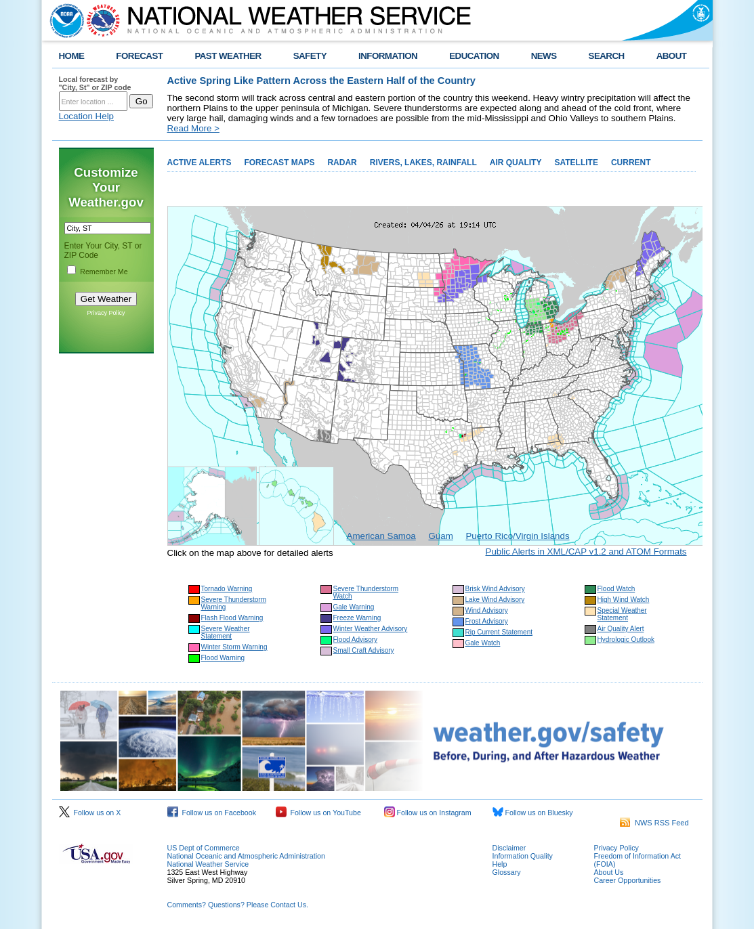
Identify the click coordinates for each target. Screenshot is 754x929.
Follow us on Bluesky (533, 812)
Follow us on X (90, 812)
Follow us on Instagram (428, 812)
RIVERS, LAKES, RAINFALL (423, 162)
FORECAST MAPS (279, 162)
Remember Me (103, 271)
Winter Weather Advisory (370, 628)
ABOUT (671, 56)
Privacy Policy (106, 312)
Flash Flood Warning (232, 618)
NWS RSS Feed (654, 823)
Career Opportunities (627, 880)
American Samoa (381, 536)
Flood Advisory (355, 639)
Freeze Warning (357, 618)
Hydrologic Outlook (626, 639)
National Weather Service (208, 864)
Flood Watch (616, 588)
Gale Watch (483, 643)
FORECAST (139, 56)
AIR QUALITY (516, 162)
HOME (72, 56)
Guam (440, 536)
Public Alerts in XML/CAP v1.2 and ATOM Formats (586, 551)
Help (500, 864)
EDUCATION (474, 56)
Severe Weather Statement (225, 632)
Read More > (193, 128)
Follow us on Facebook (212, 812)
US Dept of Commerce (203, 848)
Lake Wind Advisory (495, 599)
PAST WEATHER (227, 56)
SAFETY (310, 56)
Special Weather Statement (622, 614)
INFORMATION (387, 56)
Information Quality (523, 856)
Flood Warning (223, 658)
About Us (609, 872)
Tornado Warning (227, 588)
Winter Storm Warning (234, 647)
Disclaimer (509, 848)
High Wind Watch (624, 599)
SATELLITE (576, 162)
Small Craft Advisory (363, 650)
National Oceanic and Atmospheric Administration (246, 856)
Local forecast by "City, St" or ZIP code (95, 83)
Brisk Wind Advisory (495, 588)
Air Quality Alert (621, 628)
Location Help (86, 116)
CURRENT (631, 162)
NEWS (544, 56)
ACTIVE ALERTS (199, 162)
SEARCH (607, 56)
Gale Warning (354, 607)
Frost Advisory (486, 621)
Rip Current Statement (499, 632)
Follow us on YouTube (318, 812)
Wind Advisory (486, 610)
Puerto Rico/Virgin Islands (517, 536)
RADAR (341, 162)
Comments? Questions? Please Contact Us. (237, 905)
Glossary (507, 872)
